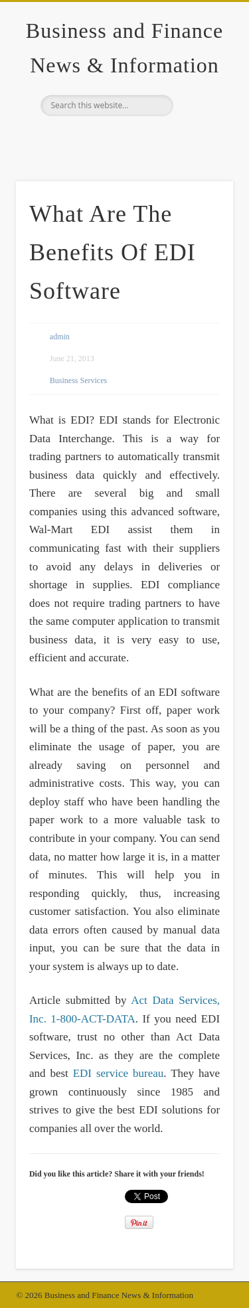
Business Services (78, 380)
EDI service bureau (118, 1073)
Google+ (122, 138)
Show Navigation (201, 118)
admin (60, 336)
